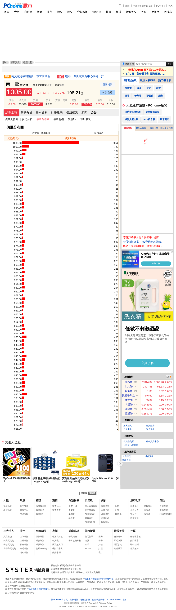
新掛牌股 (134, 506)
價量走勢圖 (11, 119)
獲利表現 (85, 119)
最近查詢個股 (91, 506)
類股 (69, 12)
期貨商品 (56, 506)
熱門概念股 (164, 80)
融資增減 (40, 540)
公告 (94, 112)
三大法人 (127, 425)
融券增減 (40, 544)
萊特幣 (129, 399)
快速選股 (164, 506)
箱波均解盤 (57, 536)
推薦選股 (164, 510)
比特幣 (155, 12)
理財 (100, 552)
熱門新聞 (89, 536)
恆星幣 (129, 413)
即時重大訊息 (166, 128)
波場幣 (129, 408)
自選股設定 (90, 514)
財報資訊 (89, 518)
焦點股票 (118, 548)
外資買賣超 (8, 540)
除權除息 (148, 506)
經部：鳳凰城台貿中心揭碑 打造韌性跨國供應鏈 (86, 76)
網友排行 (24, 552)
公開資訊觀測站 (130, 445)
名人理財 (56, 540)
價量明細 (58, 119)
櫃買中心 (24, 510)
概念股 (72, 518)
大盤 (16, 12)
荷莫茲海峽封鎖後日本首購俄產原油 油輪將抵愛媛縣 (33, 76)
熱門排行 (118, 544)
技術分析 (27, 119)
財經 (100, 548)
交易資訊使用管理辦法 (38, 589)
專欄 (54, 530)
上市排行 (24, 536)
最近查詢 (128, 128)
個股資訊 (15, 62)
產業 (87, 544)
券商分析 (74, 530)
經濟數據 (134, 548)
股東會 (147, 514)
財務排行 (24, 544)
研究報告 (73, 536)
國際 (100, 536)
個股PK (96, 12)
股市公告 (135, 500)
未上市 (88, 548)
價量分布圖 (43, 119)
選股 (59, 12)
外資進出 (127, 429)
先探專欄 (56, 552)
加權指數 (7, 506)
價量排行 (154, 128)
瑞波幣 (129, 390)
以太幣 (129, 386)
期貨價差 (56, 510)
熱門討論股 (130, 80)
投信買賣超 (8, 544)
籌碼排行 (24, 548)
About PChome (113, 599)
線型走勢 (11, 112)
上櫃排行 (24, 540)
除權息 (168, 12)
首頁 (6, 12)
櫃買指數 (7, 510)
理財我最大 (57, 548)
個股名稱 (129, 64)
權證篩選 (40, 510)
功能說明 (149, 456)
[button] (120, 463)
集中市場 (24, 506)
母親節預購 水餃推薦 (142, 5)
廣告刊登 (74, 599)
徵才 (125, 599)
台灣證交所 (128, 441)
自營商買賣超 (9, 548)
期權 (118, 12)
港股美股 (131, 12)
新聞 (127, 5)
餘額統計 (40, 536)
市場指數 (24, 514)
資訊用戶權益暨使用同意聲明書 (98, 579)
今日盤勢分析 (75, 540)
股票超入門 (57, 544)
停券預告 (134, 510)
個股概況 (72, 112)
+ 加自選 (107, 92)
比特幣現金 (128, 395)
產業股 (72, 510)
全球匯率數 (135, 536)
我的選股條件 (166, 514)
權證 (108, 12)
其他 (100, 544)
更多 (168, 377)
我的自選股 (141, 128)
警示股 (133, 514)
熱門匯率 (134, 540)
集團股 (72, 514)
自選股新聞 (90, 522)
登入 (170, 5)
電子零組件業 (40, 85)
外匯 (144, 12)
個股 (103, 500)
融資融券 (150, 425)
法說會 (147, 510)
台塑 (57, 85)
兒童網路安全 (98, 599)
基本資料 (42, 112)
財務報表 (57, 112)
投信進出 (150, 429)
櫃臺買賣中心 (152, 441)
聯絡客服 (126, 460)
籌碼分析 (26, 112)
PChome (160, 5)
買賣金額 (7, 536)
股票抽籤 (134, 518)
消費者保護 (85, 599)
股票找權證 (41, 506)
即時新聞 (90, 530)
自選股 (28, 12)
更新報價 (107, 84)
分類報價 (82, 12)
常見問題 (126, 456)
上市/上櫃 (73, 506)
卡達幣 (129, 404)
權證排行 (40, 514)
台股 (87, 540)
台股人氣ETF (147, 80)
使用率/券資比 (42, 548)
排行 (49, 12)
